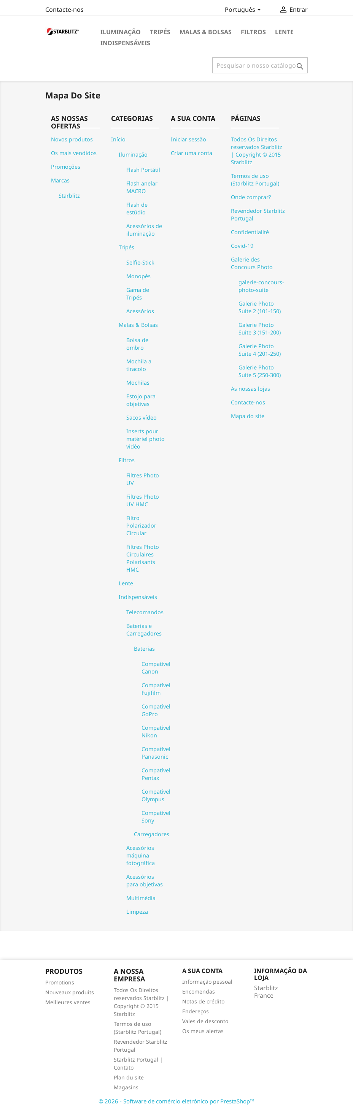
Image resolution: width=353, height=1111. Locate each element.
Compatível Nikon (156, 731)
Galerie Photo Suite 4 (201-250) (260, 349)
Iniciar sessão (188, 139)
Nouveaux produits (69, 992)
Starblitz (69, 195)
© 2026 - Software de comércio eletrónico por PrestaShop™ (176, 1101)
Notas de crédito (203, 1001)
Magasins (126, 1087)
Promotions (59, 982)
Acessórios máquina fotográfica (140, 855)
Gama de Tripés (137, 293)
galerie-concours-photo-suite (261, 286)
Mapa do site (247, 416)
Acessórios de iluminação (144, 229)
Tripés (160, 32)
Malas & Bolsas (206, 32)
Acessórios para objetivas (144, 880)
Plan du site (129, 1077)
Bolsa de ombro (137, 343)
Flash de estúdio (137, 208)
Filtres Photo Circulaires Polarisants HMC (142, 558)
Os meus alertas (203, 1031)
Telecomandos (145, 612)
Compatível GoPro (156, 710)
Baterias (144, 648)
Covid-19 (242, 245)
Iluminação (120, 32)
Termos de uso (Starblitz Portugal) (255, 179)
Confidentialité (250, 232)
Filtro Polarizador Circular (141, 525)
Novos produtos (72, 139)
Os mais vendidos (74, 153)
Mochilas (137, 382)
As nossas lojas (250, 388)
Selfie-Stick (140, 262)
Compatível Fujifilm (156, 688)
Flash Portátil (143, 169)
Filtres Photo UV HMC (142, 500)
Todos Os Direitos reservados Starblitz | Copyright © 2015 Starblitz (256, 151)
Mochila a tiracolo (138, 365)
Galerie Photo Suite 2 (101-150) (260, 307)
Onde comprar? (251, 197)
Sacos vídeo (141, 417)
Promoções (65, 166)
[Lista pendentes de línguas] (244, 10)
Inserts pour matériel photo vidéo (145, 439)
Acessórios (140, 311)
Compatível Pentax (156, 774)
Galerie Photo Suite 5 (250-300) (260, 371)
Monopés (138, 276)
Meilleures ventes (68, 1002)
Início (118, 139)
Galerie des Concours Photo (252, 263)
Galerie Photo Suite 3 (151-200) (260, 328)
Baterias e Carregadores (144, 629)
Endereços (195, 1011)
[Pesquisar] (260, 65)
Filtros (253, 32)
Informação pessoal (207, 981)
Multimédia (141, 898)
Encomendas (198, 991)
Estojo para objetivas (141, 400)
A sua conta (202, 971)
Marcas (60, 180)
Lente (284, 32)
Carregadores (151, 834)
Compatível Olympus (156, 795)
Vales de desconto (205, 1021)
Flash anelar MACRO (141, 187)
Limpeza (137, 911)
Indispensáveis (125, 43)
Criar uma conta (191, 153)
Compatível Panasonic (156, 752)
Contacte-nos (64, 9)
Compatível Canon (156, 667)
